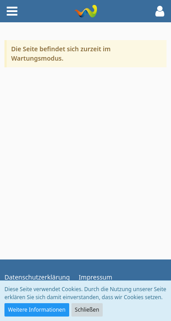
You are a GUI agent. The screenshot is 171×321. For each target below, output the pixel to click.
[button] (12, 11)
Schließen (87, 309)
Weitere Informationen (37, 309)
